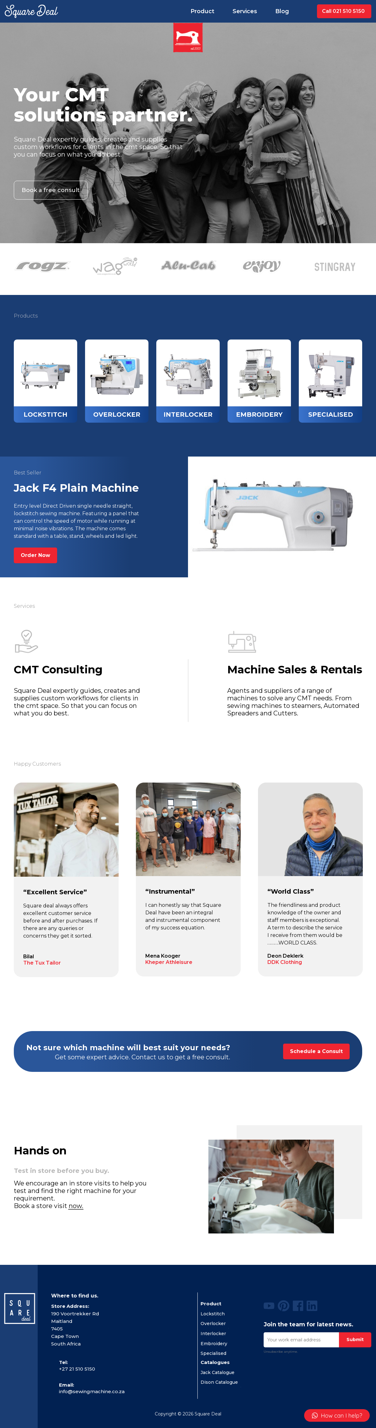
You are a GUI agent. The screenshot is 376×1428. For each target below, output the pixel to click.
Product (202, 11)
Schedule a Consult (316, 1051)
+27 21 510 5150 (77, 1369)
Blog (282, 11)
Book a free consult (51, 190)
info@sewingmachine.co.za (92, 1391)
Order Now (35, 555)
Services (245, 11)
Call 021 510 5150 (343, 11)
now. (76, 1206)
